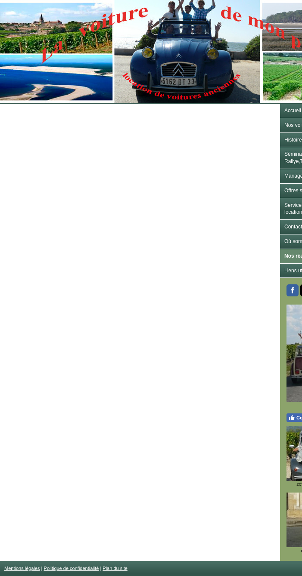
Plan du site (115, 568)
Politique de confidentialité (71, 568)
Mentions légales (22, 568)
